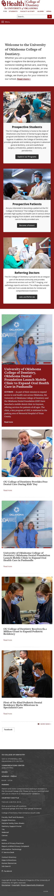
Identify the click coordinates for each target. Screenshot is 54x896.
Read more (8, 422)
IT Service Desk (8, 852)
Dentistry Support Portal (11, 826)
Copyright (16, 885)
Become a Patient (27, 225)
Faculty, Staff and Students (13, 817)
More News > (45, 724)
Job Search (6, 866)
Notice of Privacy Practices (13, 843)
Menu (5, 22)
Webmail (5, 832)
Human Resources (9, 863)
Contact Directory (9, 857)
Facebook (7, 871)
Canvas (5, 835)
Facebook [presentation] (8, 729)
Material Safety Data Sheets (13, 823)
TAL (3, 829)
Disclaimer (6, 885)
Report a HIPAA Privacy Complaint (15, 846)
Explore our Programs (27, 157)
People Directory (8, 820)
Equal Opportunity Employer (32, 885)
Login (45, 891)
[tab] (8, 729)
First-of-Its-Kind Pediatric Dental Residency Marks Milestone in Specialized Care (22, 705)
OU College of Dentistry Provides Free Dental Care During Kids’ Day (25, 483)
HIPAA (48, 11)
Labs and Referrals (27, 297)
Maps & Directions (9, 860)
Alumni (40, 11)
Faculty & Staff (27, 11)
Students (13, 11)
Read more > (24, 78)
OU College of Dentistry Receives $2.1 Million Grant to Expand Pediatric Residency (25, 631)
